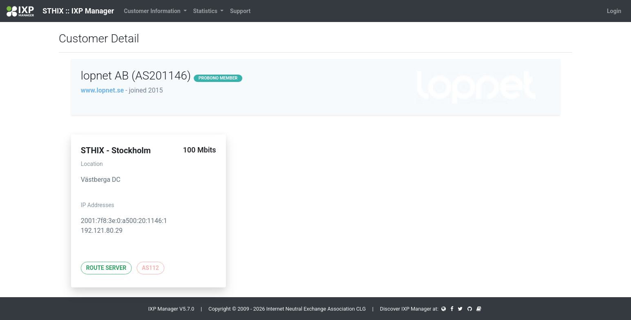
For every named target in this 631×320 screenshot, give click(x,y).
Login (614, 11)
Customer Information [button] (153, 11)
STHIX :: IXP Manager (60, 11)
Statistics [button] (206, 11)
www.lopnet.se (102, 90)
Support (240, 11)
